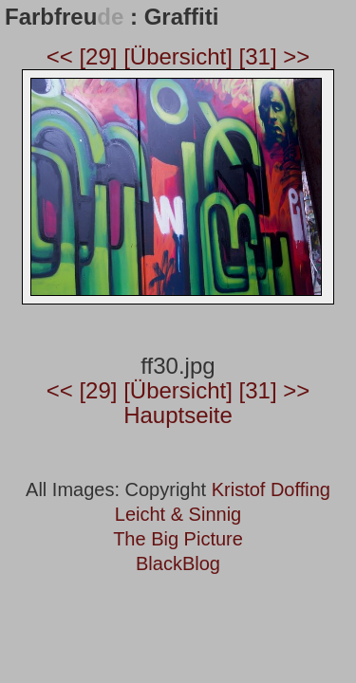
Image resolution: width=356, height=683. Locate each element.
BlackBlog (178, 563)
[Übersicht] (180, 56)
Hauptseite (178, 415)
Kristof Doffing (271, 489)
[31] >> (274, 56)
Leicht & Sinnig (178, 514)
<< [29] (85, 56)
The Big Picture (178, 538)
